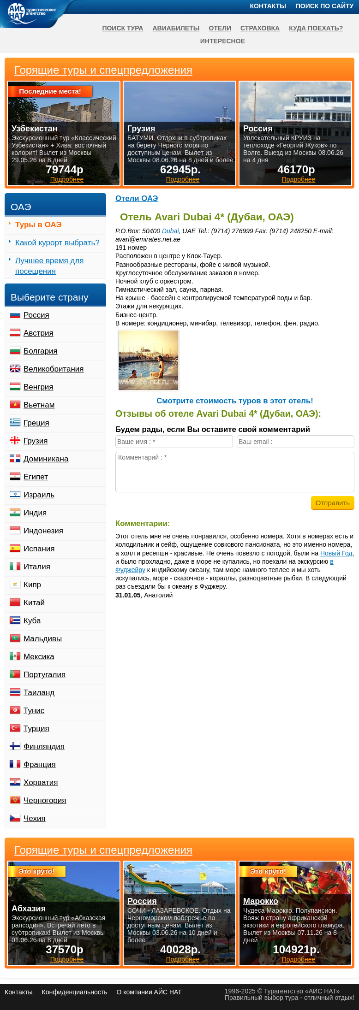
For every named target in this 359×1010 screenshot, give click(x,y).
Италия (37, 566)
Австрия (39, 333)
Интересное (222, 41)
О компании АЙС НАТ (149, 992)
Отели (220, 28)
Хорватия (41, 782)
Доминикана (46, 459)
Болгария (41, 351)
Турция (36, 728)
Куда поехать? (316, 28)
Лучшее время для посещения (49, 266)
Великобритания (54, 369)
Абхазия (29, 908)
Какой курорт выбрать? (57, 242)
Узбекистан (35, 128)
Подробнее (67, 959)
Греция (36, 423)
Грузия (36, 441)
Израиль (39, 494)
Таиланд (39, 692)
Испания (39, 548)
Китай (34, 602)
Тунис (34, 710)
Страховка (260, 28)
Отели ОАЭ (136, 198)
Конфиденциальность (74, 992)
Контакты (268, 6)
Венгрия (39, 387)
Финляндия (44, 746)
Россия (36, 315)
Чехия (35, 818)
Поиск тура (122, 28)
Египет (36, 477)
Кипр (32, 584)
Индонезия (43, 530)
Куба (32, 620)
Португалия (45, 674)
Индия (35, 512)
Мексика (39, 656)
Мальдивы (43, 638)
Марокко (260, 901)
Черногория (45, 800)
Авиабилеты (175, 28)
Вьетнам (39, 405)
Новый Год (336, 553)
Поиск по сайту (325, 6)
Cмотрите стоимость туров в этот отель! (234, 400)
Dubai (170, 231)
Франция (40, 764)
